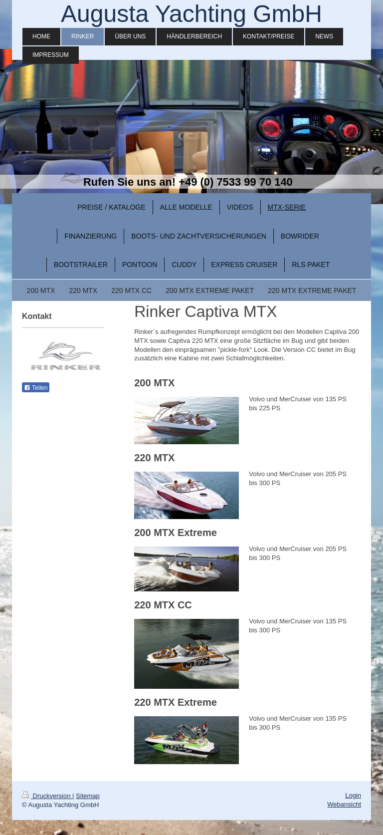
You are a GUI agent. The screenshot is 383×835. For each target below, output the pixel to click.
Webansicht (344, 804)
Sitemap (88, 796)
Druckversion (47, 796)
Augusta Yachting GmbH (191, 13)
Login (353, 795)
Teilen (35, 387)
